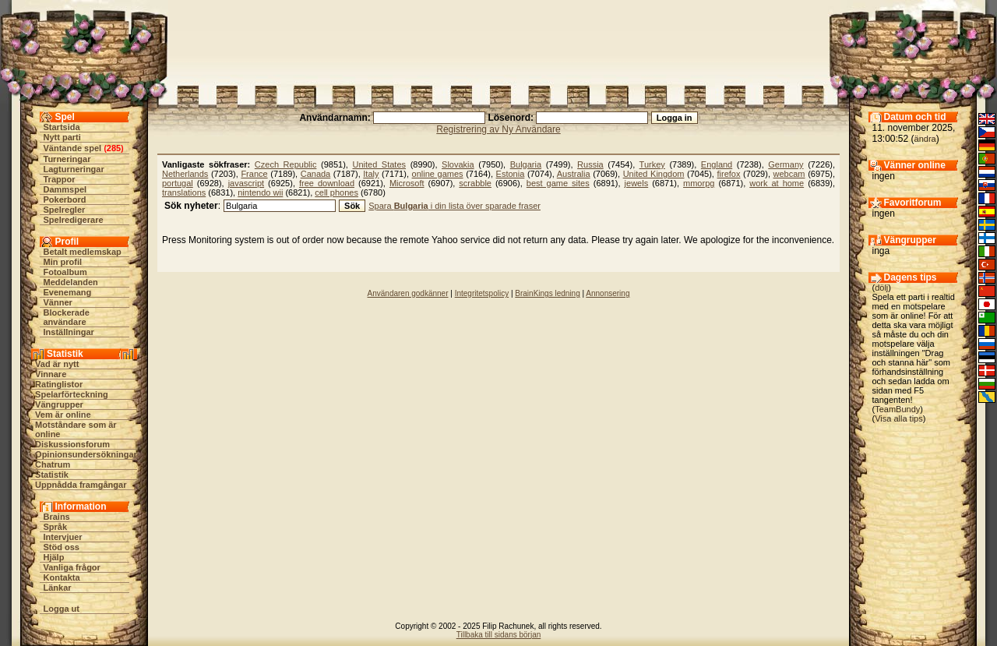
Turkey (652, 164)
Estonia (510, 173)
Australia (573, 173)
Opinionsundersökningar (86, 454)
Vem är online (63, 414)
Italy (371, 173)
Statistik (52, 474)
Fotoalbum (65, 272)
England (716, 164)
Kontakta (62, 577)
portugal (177, 183)
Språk (56, 526)
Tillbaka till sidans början (498, 634)
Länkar (58, 587)
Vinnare (50, 374)
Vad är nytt (57, 364)
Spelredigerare (74, 219)
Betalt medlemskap (83, 251)
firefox (729, 173)
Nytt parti (62, 137)
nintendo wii (260, 192)
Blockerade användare (67, 317)
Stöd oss (61, 547)
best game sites (558, 183)
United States (379, 164)
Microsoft (407, 183)
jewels (637, 183)
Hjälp (54, 557)
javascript (246, 183)
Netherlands (185, 173)
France (254, 173)
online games (437, 173)
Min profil (63, 262)
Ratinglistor (59, 384)
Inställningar (69, 332)
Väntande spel (73, 148)
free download (326, 183)
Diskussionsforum (72, 444)
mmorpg (698, 183)
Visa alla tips (899, 418)
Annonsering (607, 293)
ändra (925, 138)
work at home (776, 183)
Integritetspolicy (482, 293)
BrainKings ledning (547, 293)
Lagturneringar (74, 169)
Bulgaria (525, 164)
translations (184, 192)
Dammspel (65, 189)
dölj (881, 287)
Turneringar (67, 159)
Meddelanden (71, 282)
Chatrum (52, 464)
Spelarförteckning (71, 394)
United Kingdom (654, 173)
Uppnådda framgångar (80, 484)
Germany (785, 164)
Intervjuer (63, 537)
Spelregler (65, 209)
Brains (57, 516)
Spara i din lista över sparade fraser (454, 205)
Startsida (62, 127)
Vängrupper (59, 404)
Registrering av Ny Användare (498, 129)
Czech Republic (286, 164)
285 (114, 148)
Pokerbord (65, 199)
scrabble (475, 183)
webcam (789, 173)
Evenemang (68, 292)
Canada (316, 173)
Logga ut (61, 608)
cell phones (336, 192)
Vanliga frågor (72, 567)
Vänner (58, 302)
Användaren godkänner (408, 293)
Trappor (60, 179)
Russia (590, 164)
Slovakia (458, 164)
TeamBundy (897, 409)
